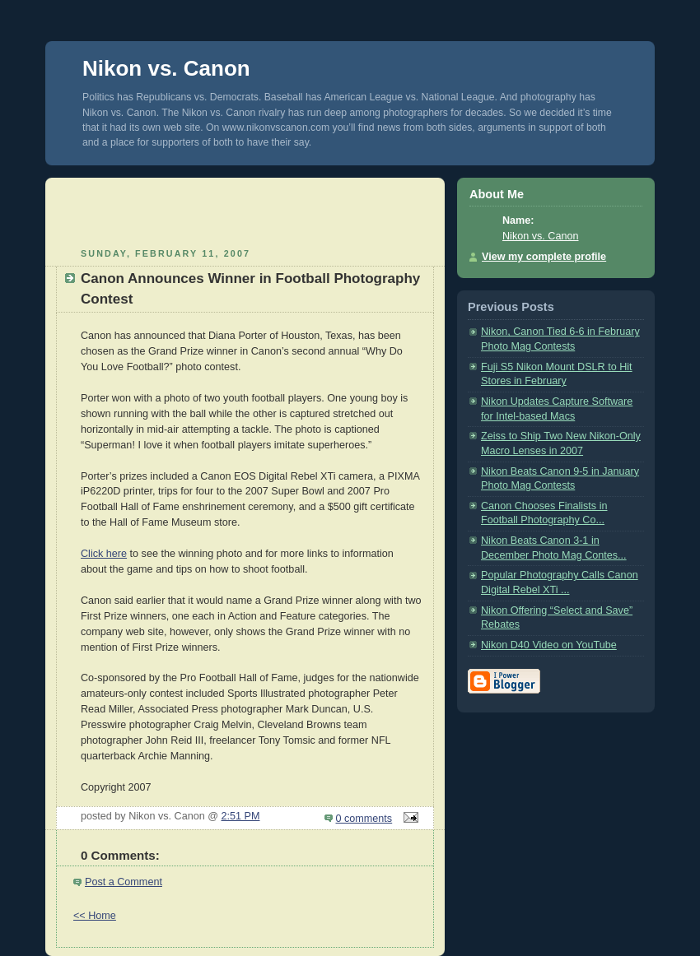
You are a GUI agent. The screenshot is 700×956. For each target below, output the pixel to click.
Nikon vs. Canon (166, 68)
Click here (104, 553)
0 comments (364, 818)
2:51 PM (241, 816)
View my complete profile (544, 256)
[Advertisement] (245, 210)
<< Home (94, 915)
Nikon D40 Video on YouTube (549, 645)
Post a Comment (123, 882)
